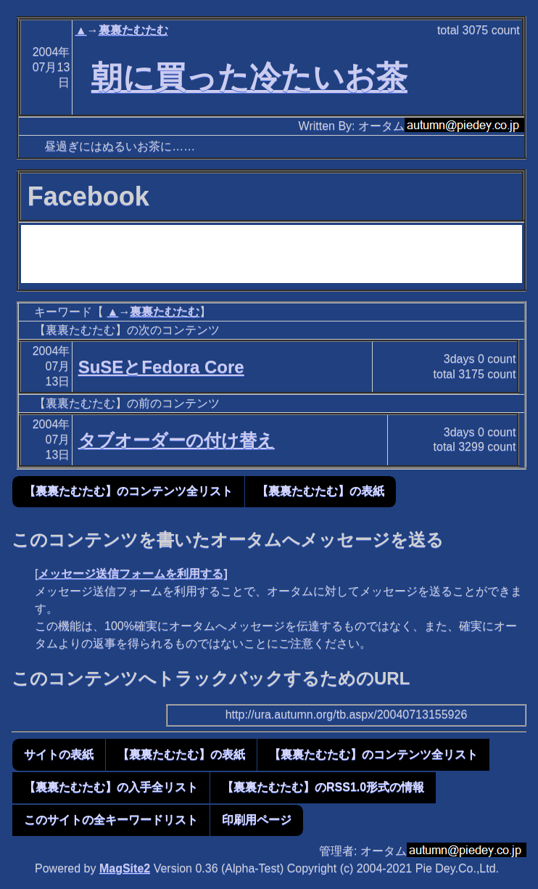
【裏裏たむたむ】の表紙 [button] (320, 491)
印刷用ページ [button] (256, 820)
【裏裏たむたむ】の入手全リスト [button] (111, 787)
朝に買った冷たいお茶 (249, 77)
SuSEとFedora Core (161, 367)
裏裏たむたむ (133, 30)
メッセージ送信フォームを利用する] (132, 574)
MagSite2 (124, 868)
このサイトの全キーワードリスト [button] (111, 820)
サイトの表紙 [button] (59, 754)
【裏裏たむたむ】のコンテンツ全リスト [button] (128, 491)
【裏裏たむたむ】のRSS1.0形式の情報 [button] (323, 787)
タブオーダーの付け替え (176, 440)
